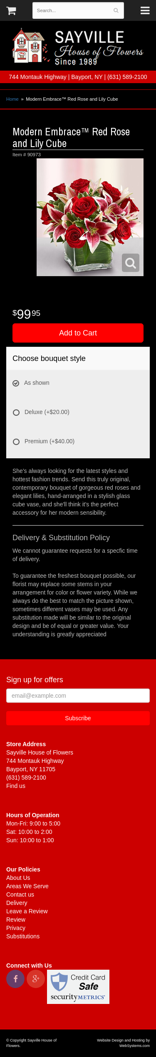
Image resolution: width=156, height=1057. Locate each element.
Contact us (20, 894)
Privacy (15, 928)
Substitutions (23, 936)
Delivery (16, 902)
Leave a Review (27, 911)
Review (15, 919)
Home (12, 99)
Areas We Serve (27, 886)
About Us (18, 877)
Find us (15, 786)
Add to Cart (78, 333)
